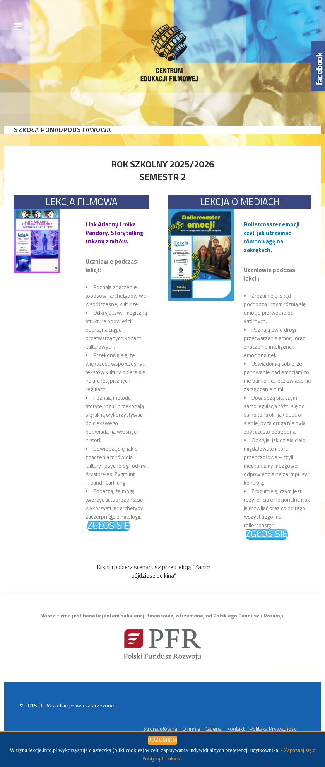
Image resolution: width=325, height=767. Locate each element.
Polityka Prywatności (274, 728)
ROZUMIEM (162, 740)
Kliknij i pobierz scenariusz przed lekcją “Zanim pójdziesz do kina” (153, 571)
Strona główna (160, 728)
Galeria (213, 728)
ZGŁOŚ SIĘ (108, 526)
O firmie (191, 728)
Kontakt (236, 728)
